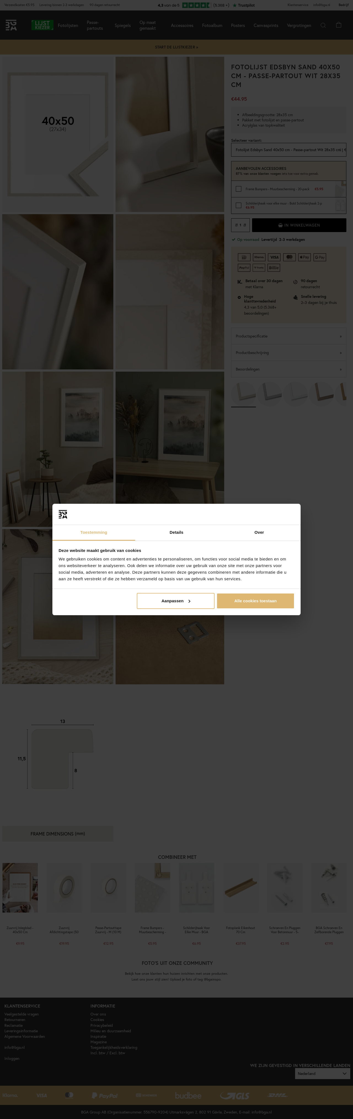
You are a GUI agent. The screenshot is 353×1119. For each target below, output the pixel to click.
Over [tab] (259, 532)
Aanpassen (176, 600)
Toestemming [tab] (93, 532)
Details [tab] (176, 532)
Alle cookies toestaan (255, 600)
